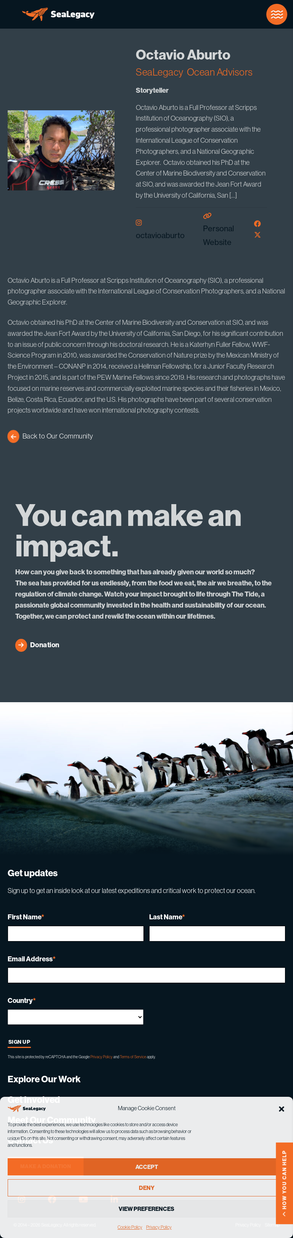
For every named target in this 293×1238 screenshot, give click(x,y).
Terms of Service (133, 1056)
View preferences (146, 1208)
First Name (26, 916)
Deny (147, 1187)
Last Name (167, 916)
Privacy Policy (159, 1227)
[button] (281, 1108)
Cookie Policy (130, 1227)
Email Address (32, 958)
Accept (146, 1166)
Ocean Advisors (220, 72)
